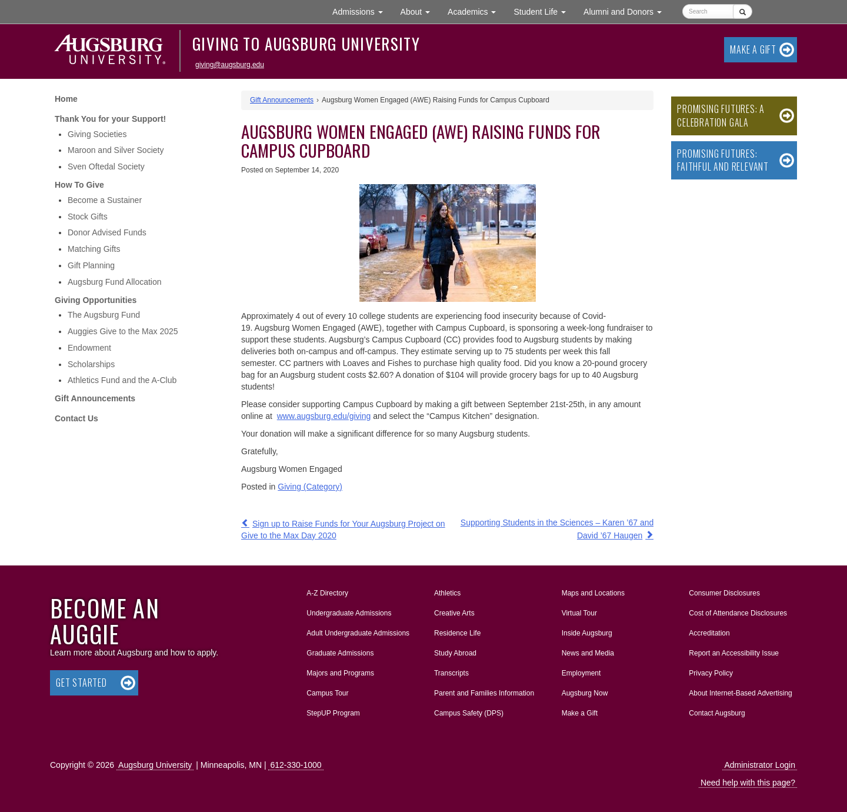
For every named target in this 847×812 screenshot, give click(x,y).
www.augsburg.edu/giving (324, 416)
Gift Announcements (95, 398)
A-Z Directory (327, 593)
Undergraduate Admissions (348, 613)
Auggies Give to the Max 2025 (123, 331)
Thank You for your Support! (110, 119)
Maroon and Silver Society (116, 150)
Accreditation (709, 633)
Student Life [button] (544, 10)
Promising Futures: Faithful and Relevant (723, 160)
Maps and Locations (593, 593)
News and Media (588, 653)
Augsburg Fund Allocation (115, 282)
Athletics (447, 593)
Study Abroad (455, 653)
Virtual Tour (579, 613)
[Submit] (742, 11)
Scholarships (91, 364)
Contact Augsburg (717, 713)
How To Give (79, 184)
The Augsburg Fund (104, 315)
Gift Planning (91, 265)
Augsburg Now (585, 693)
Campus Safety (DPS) (468, 713)
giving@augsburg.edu (229, 65)
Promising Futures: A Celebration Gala (721, 115)
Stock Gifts (88, 216)
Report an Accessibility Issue (734, 653)
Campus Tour (327, 693)
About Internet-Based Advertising (740, 693)
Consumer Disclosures (724, 593)
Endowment (89, 347)
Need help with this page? (748, 782)
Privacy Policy (711, 673)
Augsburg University (155, 765)
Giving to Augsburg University (306, 43)
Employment (581, 673)
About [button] (420, 14)
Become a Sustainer (105, 200)
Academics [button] (476, 10)
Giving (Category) (310, 486)
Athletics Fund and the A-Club (122, 380)
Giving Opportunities (95, 300)
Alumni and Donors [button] (627, 10)
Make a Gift (753, 49)
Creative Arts (454, 613)
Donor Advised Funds (107, 232)
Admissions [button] (361, 10)
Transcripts (451, 673)
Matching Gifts (94, 249)
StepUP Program (333, 713)
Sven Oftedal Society (106, 166)
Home (66, 99)
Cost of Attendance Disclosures (738, 613)
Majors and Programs (340, 670)
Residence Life (457, 633)
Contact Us (76, 418)
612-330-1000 (295, 765)
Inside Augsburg (587, 633)
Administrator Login (759, 765)
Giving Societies (97, 134)
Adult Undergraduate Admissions (357, 633)
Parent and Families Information (484, 693)
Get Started (81, 682)
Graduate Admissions (340, 653)
